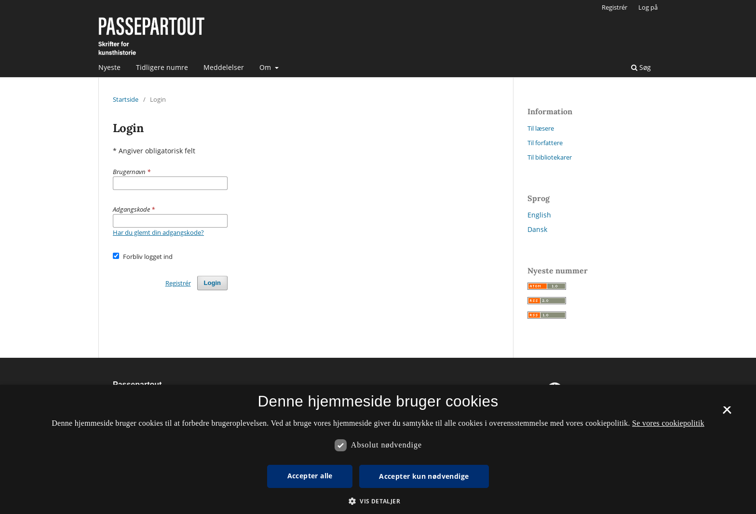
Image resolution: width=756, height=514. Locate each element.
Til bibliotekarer (549, 157)
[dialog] (378, 449)
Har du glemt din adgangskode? (158, 232)
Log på (648, 7)
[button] (378, 501)
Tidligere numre (162, 67)
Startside (125, 99)
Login (212, 282)
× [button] (726, 413)
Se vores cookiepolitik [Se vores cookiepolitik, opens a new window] (668, 423)
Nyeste (109, 67)
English (539, 214)
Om (266, 67)
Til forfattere (545, 142)
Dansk (537, 229)
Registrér (614, 7)
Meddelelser (223, 67)
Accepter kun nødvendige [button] (424, 476)
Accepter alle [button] (310, 475)
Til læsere (540, 128)
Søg (641, 67)
